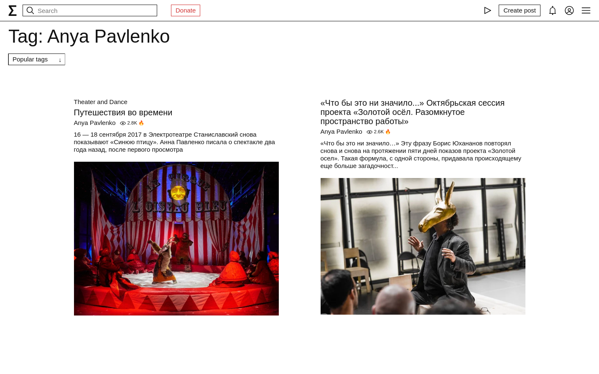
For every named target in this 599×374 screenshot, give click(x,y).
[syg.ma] (12, 10)
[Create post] (519, 10)
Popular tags (30, 59)
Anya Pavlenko (95, 122)
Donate (186, 10)
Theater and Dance (100, 101)
